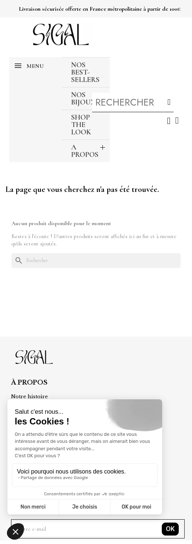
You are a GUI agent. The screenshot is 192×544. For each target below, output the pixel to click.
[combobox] (125, 102)
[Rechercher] (96, 260)
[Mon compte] (168, 121)
